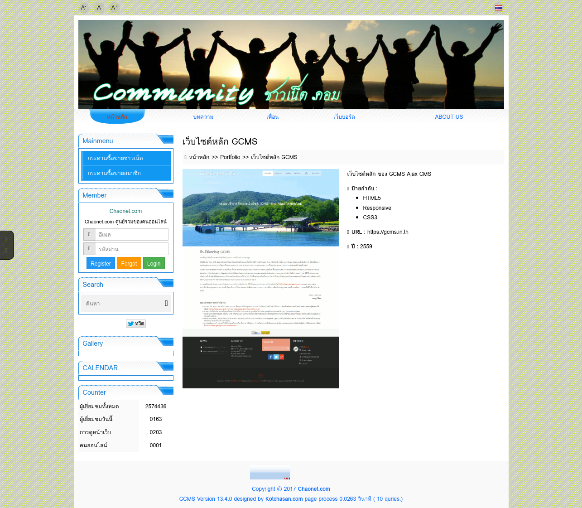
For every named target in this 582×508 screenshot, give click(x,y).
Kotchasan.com (284, 498)
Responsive (377, 207)
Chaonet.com (314, 488)
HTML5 (372, 198)
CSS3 (370, 217)
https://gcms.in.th (388, 231)
